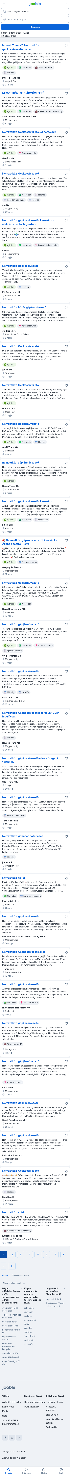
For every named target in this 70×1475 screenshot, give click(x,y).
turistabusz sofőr (10, 1353)
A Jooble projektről (11, 1402)
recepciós (28, 1344)
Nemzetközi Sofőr (13, 877)
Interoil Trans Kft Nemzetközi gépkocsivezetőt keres (21, 47)
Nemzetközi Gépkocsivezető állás (23, 951)
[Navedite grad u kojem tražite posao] (35, 19)
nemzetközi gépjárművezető (20, 462)
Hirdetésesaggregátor (35, 1402)
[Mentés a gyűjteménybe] (66, 46)
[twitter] (12, 1438)
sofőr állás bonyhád (11, 1357)
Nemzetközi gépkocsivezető (20, 265)
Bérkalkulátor (52, 1427)
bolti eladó (29, 1308)
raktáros (28, 1332)
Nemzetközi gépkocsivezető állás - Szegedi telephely (30, 760)
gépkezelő (28, 1340)
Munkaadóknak (31, 1406)
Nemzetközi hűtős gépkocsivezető (24, 307)
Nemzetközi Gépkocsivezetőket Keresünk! (29, 131)
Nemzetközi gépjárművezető (20, 423)
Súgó (4, 1415)
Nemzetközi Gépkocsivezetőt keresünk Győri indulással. (31, 714)
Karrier (5, 1411)
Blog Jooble (52, 1414)
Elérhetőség (8, 1406)
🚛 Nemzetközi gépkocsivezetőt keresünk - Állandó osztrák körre (29, 542)
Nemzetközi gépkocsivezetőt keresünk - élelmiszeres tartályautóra (28, 222)
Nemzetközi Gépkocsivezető (20, 173)
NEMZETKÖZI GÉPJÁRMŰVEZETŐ (23, 93)
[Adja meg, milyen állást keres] (35, 11)
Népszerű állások (53, 1299)
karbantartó (29, 1336)
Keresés (35, 27)
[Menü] (4, 4)
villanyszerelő (30, 1320)
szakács (28, 1316)
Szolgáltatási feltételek (13, 1451)
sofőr (26, 1324)
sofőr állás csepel (10, 1325)
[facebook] (5, 1438)
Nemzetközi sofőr (13, 1212)
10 (12, 1266)
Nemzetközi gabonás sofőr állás (22, 836)
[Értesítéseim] (66, 4)
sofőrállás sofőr (9, 1321)
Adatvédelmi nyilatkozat (14, 1457)
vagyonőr (28, 1312)
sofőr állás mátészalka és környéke (9, 1346)
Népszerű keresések (14, 1283)
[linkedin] (19, 1438)
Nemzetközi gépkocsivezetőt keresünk (27, 501)
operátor (28, 1328)
